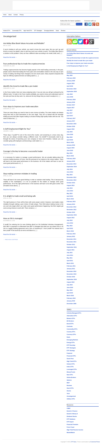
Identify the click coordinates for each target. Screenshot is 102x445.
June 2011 (70, 255)
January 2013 (71, 204)
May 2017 (69, 113)
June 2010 (70, 287)
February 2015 (71, 158)
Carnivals (70, 326)
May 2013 (69, 193)
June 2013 (70, 191)
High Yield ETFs (28, 30)
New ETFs (70, 374)
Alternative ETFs (72, 315)
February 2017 (71, 118)
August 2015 (70, 148)
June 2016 (70, 134)
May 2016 (69, 137)
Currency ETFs (71, 334)
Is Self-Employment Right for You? (17, 129)
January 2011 (71, 268)
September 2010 (72, 279)
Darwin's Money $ (72, 413)
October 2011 (71, 244)
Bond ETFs (70, 323)
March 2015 (70, 156)
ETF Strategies (38, 30)
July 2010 (70, 285)
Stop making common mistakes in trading (20, 173)
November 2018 (71, 89)
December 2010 (71, 271)
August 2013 (70, 185)
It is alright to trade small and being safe (19, 196)
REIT (68, 383)
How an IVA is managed (12, 218)
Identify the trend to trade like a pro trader (20, 86)
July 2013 (70, 188)
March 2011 (70, 263)
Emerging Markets (49, 30)
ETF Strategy (71, 350)
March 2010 (70, 295)
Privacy (22, 14)
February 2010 (71, 298)
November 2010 (71, 274)
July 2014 (70, 169)
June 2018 (70, 97)
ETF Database (71, 419)
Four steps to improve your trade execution (20, 106)
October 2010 (71, 276)
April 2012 (70, 228)
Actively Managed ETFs (74, 313)
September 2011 (72, 247)
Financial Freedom (72, 424)
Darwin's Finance (72, 411)
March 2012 (70, 231)
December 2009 (71, 303)
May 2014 (69, 174)
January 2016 (71, 145)
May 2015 (69, 153)
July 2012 (70, 220)
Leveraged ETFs (72, 369)
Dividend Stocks (72, 416)
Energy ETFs (71, 342)
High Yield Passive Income (75, 430)
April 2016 (70, 140)
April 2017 (70, 115)
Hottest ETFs (6, 30)
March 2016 (70, 142)
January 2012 (71, 236)
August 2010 (70, 282)
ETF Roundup (71, 345)
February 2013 (71, 201)
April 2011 (70, 260)
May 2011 (69, 258)
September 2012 (72, 215)
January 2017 (71, 121)
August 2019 (70, 83)
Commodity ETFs (17, 30)
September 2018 (72, 91)
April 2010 (70, 293)
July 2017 (70, 110)
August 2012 (70, 217)
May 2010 (69, 290)
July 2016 (70, 132)
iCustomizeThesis (95, 442)
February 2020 (71, 78)
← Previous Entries (10, 239)
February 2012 (71, 233)
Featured (69, 353)
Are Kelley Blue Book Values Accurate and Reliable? (24, 43)
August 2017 (70, 107)
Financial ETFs (71, 356)
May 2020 (69, 75)
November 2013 (71, 180)
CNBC (68, 408)
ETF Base (28, 23)
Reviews (63, 30)
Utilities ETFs (71, 399)
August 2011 (70, 250)
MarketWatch (71, 432)
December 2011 (71, 239)
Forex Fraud (70, 427)
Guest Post (70, 358)
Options (69, 380)
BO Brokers (70, 321)
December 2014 (71, 164)
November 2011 (71, 242)
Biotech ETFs (71, 318)
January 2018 (71, 102)
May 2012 (69, 225)
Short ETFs (70, 388)
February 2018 (71, 99)
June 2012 (70, 223)
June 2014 (70, 172)
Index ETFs (70, 366)
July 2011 (70, 252)
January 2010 (71, 301)
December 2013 (71, 177)
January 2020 (71, 80)
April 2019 (70, 86)
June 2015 (70, 150)
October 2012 (71, 212)
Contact (16, 14)
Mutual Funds (71, 372)
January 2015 (71, 161)
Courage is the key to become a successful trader (23, 151)
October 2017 (71, 105)
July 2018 (70, 94)
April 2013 (70, 196)
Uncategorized (71, 396)
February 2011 (71, 266)
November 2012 (71, 209)
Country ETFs (71, 331)
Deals (57, 30)
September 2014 (72, 166)
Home (4, 14)
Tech (68, 393)
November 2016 (71, 123)
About (10, 14)
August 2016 (70, 129)
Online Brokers (71, 377)
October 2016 (71, 126)
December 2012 (71, 207)
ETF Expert (70, 422)
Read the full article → (10, 57)
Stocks (69, 391)
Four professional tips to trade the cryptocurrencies (24, 63)
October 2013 (71, 182)
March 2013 (70, 199)
